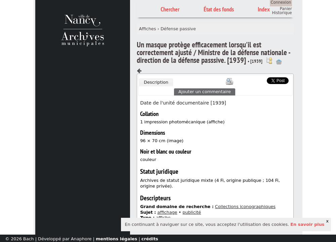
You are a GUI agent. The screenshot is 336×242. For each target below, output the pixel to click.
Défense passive (178, 28)
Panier (286, 8)
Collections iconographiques (245, 206)
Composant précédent (139, 71)
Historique (282, 12)
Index (264, 9)
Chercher (170, 9)
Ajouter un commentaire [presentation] (204, 91)
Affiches (147, 28)
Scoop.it (256, 79)
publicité (191, 212)
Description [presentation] (156, 82)
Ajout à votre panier (279, 62)
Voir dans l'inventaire (269, 60)
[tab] (156, 82)
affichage (167, 212)
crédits (149, 238)
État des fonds (219, 9)
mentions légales (116, 238)
